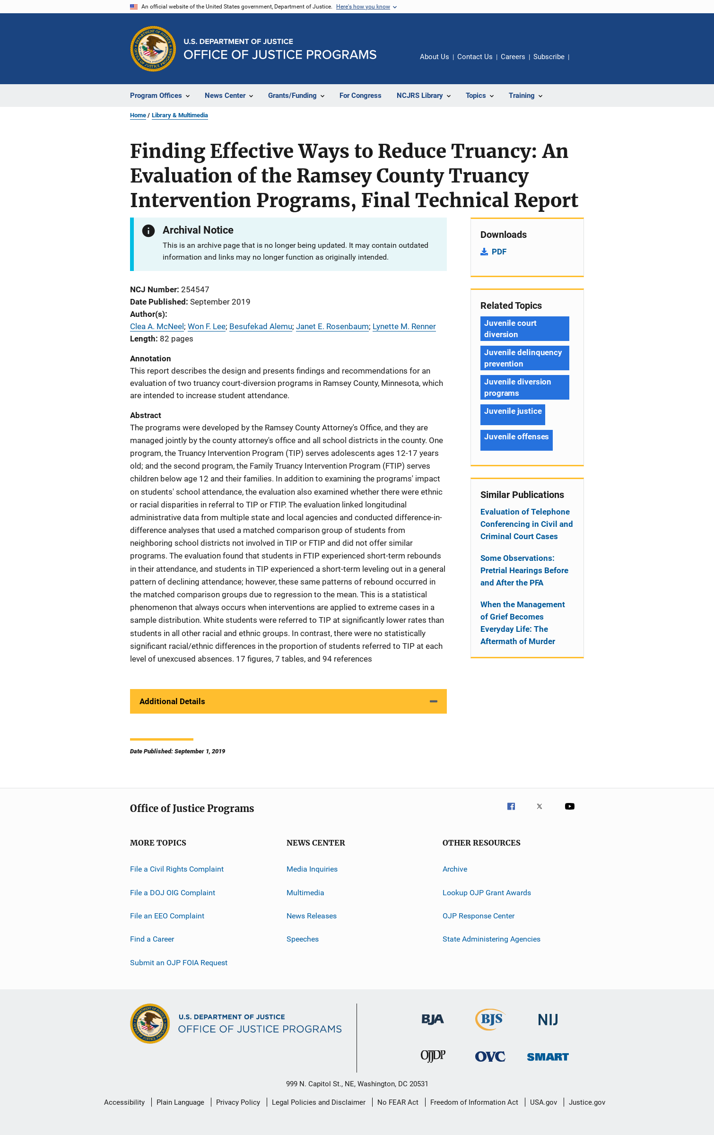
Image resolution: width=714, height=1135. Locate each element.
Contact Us (475, 56)
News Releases (312, 915)
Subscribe (549, 56)
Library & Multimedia (180, 115)
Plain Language (180, 1102)
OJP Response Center (478, 915)
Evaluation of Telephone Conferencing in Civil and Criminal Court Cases (526, 524)
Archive (455, 868)
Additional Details (172, 701)
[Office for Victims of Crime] (490, 1063)
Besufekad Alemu (260, 326)
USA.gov (543, 1102)
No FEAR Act (397, 1102)
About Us (434, 56)
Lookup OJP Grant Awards (487, 892)
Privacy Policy (238, 1102)
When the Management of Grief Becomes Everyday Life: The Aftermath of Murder (522, 623)
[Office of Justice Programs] (153, 49)
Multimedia (305, 892)
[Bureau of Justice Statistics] (490, 1032)
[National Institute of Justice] (548, 1027)
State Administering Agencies (491, 938)
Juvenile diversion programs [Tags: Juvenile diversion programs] (517, 387)
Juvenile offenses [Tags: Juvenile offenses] (516, 436)
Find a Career (152, 938)
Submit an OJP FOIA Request (178, 962)
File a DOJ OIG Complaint (172, 892)
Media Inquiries (312, 868)
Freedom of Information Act (474, 1102)
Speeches (303, 938)
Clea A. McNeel (157, 326)
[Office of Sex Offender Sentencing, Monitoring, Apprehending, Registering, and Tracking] (548, 1062)
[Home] (280, 49)
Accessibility (124, 1102)
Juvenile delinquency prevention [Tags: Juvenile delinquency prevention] (523, 358)
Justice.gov (587, 1102)
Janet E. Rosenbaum (332, 326)
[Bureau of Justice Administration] (433, 1027)
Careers (513, 56)
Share (583, 63)
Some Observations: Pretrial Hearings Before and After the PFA (524, 570)
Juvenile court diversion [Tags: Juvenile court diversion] (510, 328)
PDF (499, 251)
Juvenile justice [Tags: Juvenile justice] (512, 411)
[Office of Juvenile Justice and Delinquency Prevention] (433, 1064)
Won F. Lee (207, 326)
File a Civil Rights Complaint (177, 868)
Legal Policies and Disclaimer (319, 1102)
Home (138, 115)
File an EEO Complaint (167, 915)
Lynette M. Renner (404, 326)
